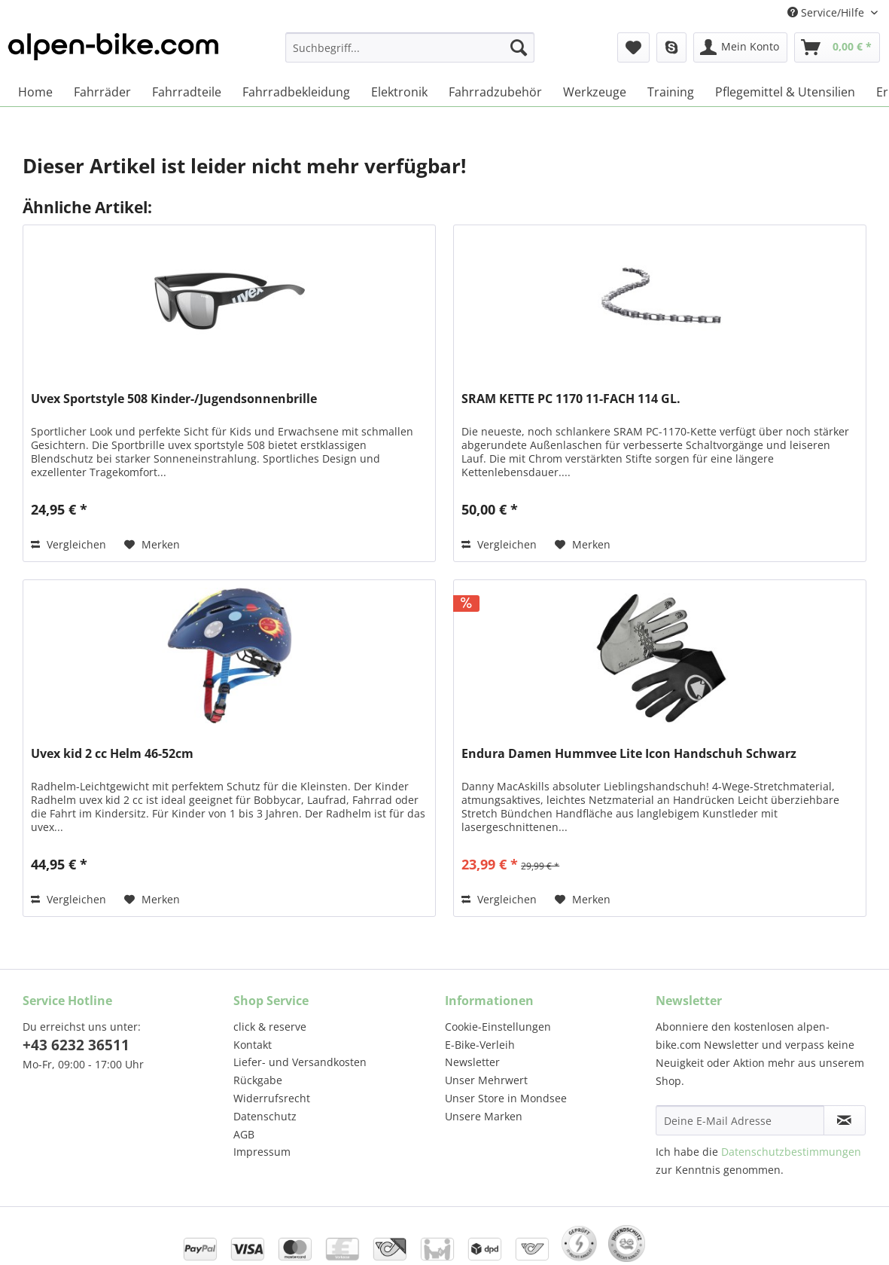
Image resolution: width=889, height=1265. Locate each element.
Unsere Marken (483, 1116)
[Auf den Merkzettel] (152, 545)
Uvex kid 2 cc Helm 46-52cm (112, 754)
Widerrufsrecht (271, 1098)
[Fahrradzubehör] (495, 92)
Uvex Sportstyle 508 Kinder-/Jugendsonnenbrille (174, 399)
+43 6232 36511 (76, 1045)
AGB (243, 1134)
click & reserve (269, 1026)
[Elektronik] (399, 92)
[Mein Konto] (740, 47)
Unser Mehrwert (486, 1080)
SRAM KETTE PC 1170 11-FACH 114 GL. (570, 399)
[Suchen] (518, 47)
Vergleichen (68, 544)
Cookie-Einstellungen (498, 1026)
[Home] (35, 92)
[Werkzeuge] (595, 92)
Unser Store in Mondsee (506, 1098)
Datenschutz (265, 1116)
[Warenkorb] (837, 47)
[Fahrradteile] (187, 92)
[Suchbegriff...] (409, 47)
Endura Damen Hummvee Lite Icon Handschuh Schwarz (628, 754)
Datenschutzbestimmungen (791, 1151)
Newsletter (472, 1062)
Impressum (262, 1151)
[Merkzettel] (633, 47)
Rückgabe (257, 1080)
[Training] (671, 92)
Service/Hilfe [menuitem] (827, 12)
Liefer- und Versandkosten (300, 1062)
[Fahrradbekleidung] (296, 92)
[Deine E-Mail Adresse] (740, 1120)
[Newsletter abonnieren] (845, 1120)
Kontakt (252, 1044)
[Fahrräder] (102, 92)
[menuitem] (409, 54)
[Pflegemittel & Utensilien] (785, 92)
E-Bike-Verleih (480, 1044)
